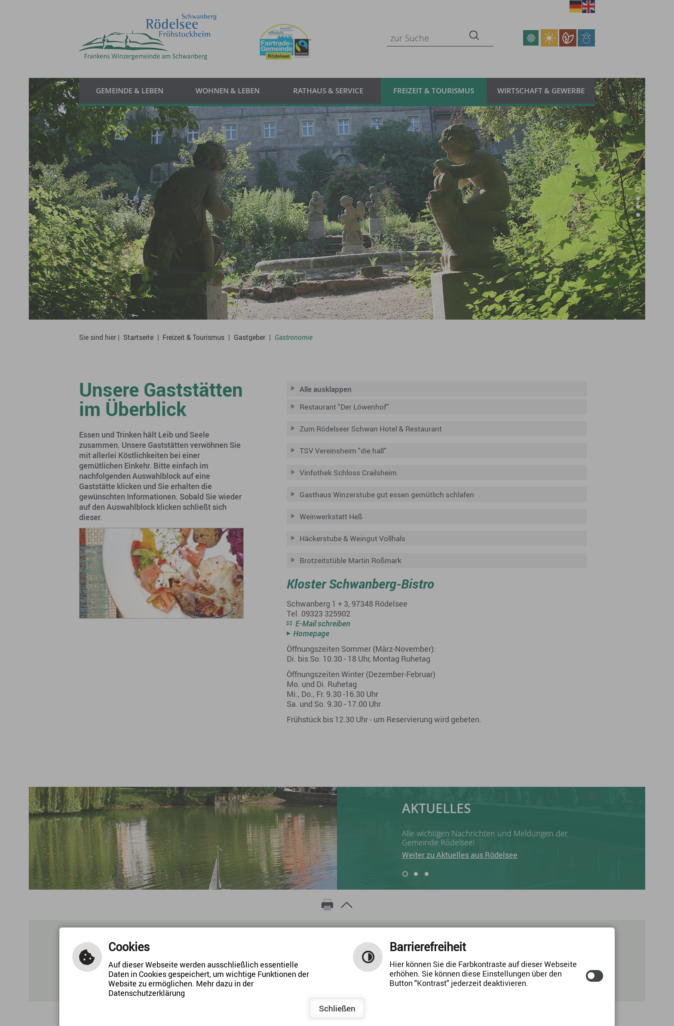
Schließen (337, 1008)
